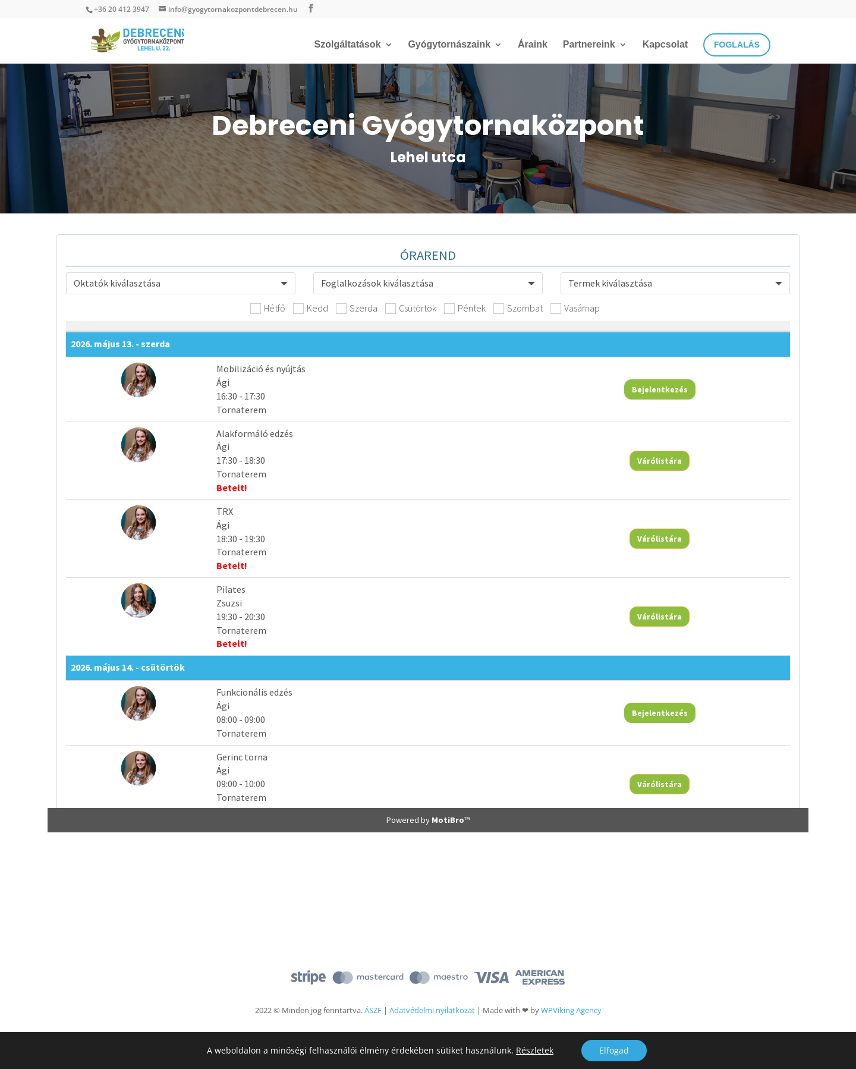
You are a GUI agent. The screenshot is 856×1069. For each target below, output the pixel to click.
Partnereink (589, 44)
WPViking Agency (571, 1010)
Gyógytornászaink (449, 44)
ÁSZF (373, 1010)
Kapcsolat (665, 44)
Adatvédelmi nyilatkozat (432, 1010)
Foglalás (737, 44)
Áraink (532, 44)
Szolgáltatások (347, 44)
